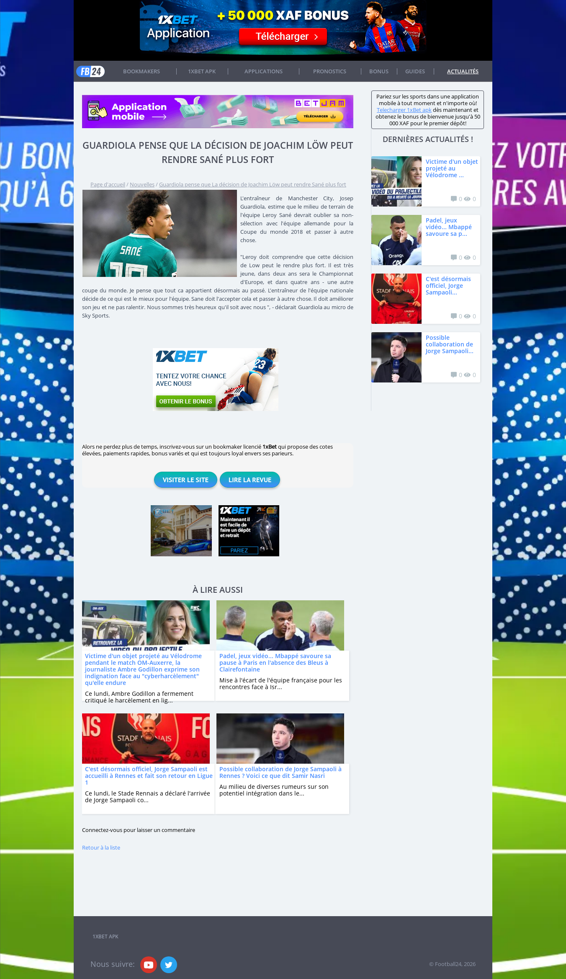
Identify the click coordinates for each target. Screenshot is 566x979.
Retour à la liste (101, 847)
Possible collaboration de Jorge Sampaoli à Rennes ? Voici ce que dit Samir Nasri (280, 772)
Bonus (378, 71)
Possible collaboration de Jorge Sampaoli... (449, 344)
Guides (415, 71)
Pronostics (329, 71)
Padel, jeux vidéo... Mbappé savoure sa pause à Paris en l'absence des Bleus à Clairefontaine (275, 662)
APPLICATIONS (263, 71)
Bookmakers (141, 71)
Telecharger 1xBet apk (404, 110)
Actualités (463, 71)
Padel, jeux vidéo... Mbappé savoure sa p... (449, 227)
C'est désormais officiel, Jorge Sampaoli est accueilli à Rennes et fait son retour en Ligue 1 (149, 775)
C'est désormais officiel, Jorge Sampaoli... (448, 285)
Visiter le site (185, 479)
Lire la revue (250, 479)
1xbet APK (202, 71)
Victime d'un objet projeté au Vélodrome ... (452, 168)
